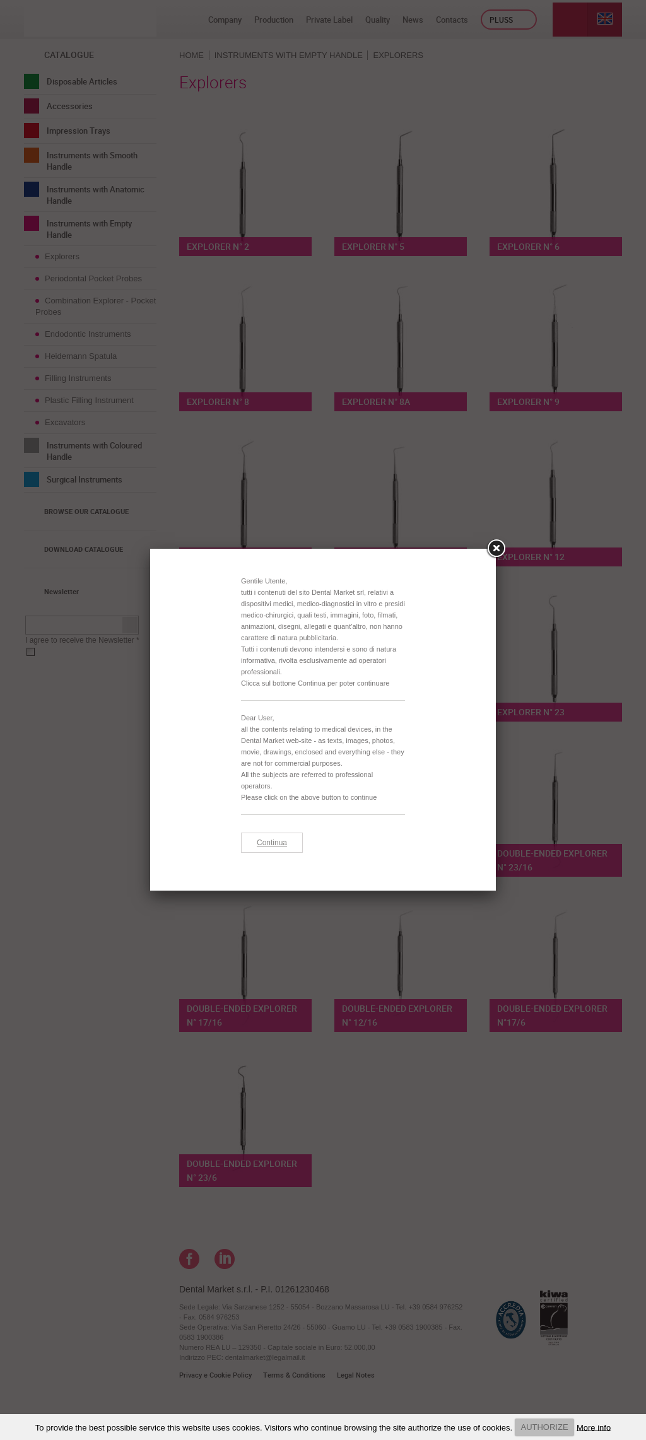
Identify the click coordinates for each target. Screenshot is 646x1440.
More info (594, 1427)
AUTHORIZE (544, 1427)
